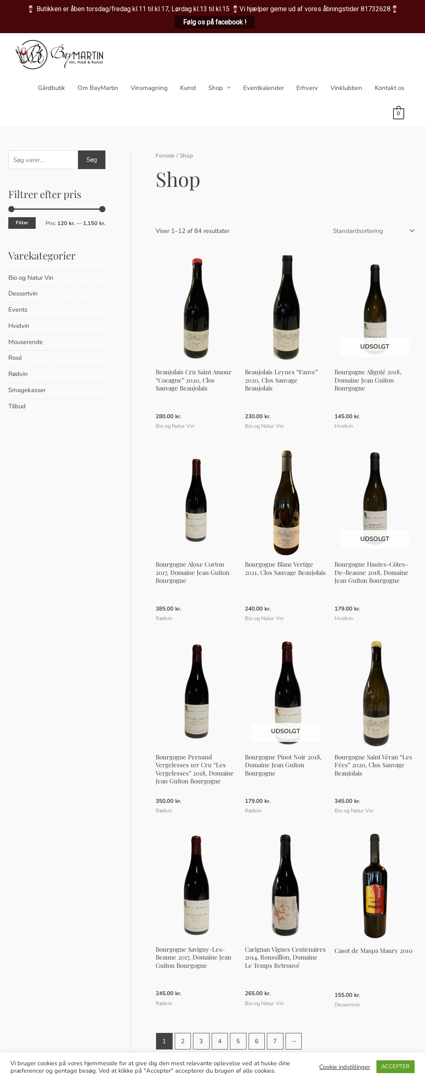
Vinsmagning (149, 88)
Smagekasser (27, 390)
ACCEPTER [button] (395, 1066)
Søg (91, 159)
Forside (165, 156)
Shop (215, 88)
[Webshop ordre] (372, 231)
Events (17, 309)
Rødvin (18, 374)
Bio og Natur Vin (31, 278)
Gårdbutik (51, 88)
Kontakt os (389, 88)
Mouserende (25, 342)
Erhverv (307, 88)
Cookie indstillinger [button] (344, 1067)
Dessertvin (23, 293)
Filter (22, 222)
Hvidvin (18, 326)
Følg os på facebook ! (215, 22)
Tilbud (17, 406)
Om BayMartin (98, 88)
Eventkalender (263, 88)
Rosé (15, 358)
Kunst (188, 88)
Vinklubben (346, 88)
